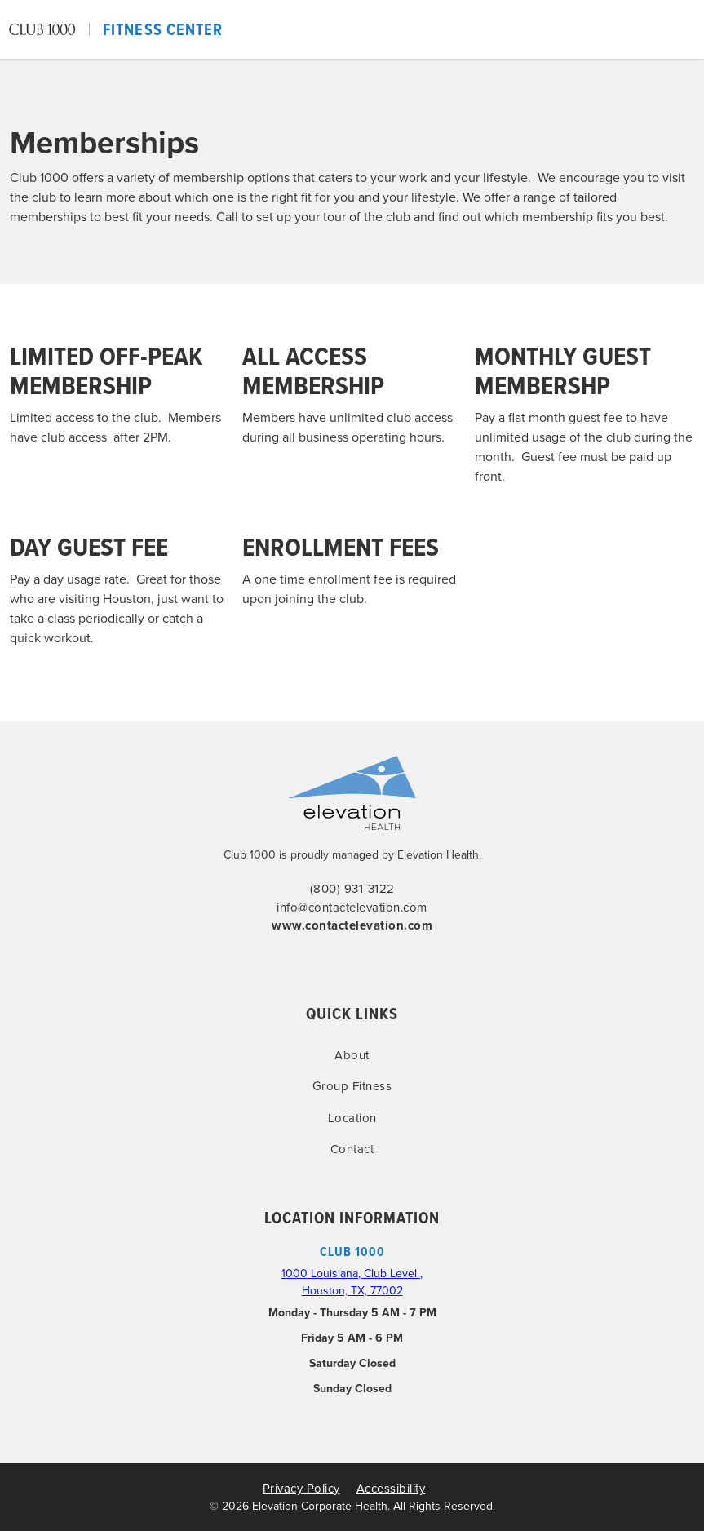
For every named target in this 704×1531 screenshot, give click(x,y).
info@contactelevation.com (352, 907)
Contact (352, 1149)
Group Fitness (352, 1086)
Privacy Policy (301, 1489)
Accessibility (391, 1489)
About (352, 1055)
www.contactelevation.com (352, 925)
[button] (689, 29)
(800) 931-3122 (352, 889)
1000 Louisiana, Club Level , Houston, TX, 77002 (352, 1282)
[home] (115, 29)
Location (352, 1118)
